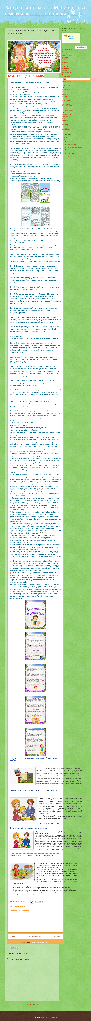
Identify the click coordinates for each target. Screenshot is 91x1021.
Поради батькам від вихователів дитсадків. (67, 57)
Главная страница (35, 936)
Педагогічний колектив (65, 52)
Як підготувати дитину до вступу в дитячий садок (31, 855)
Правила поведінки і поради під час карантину (67, 85)
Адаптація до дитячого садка (66, 129)
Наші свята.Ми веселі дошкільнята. (67, 105)
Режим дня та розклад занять (66, 97)
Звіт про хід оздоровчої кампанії (73, 147)
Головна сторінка (32, 1004)
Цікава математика (67, 49)
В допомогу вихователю (65, 65)
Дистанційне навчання (65, 69)
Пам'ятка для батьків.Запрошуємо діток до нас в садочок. (67, 77)
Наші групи (65, 94)
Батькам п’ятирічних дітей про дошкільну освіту (28, 828)
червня (67, 139)
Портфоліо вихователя (71, 144)
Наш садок (65, 108)
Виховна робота (66, 91)
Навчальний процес (67, 114)
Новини (64, 47)
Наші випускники (66, 81)
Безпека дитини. (69, 149)
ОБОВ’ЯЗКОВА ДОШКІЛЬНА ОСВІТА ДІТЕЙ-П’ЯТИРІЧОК (33, 790)
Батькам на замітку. (67, 89)
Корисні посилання (70, 142)
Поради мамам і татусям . (71, 156)
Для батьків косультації (65, 125)
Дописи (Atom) (17, 1008)
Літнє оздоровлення (67, 72)
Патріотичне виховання (65, 61)
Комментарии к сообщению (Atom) (40, 942)
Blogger (55, 1017)
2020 (65, 137)
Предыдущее (57, 936)
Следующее (13, 936)
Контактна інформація (65, 121)
